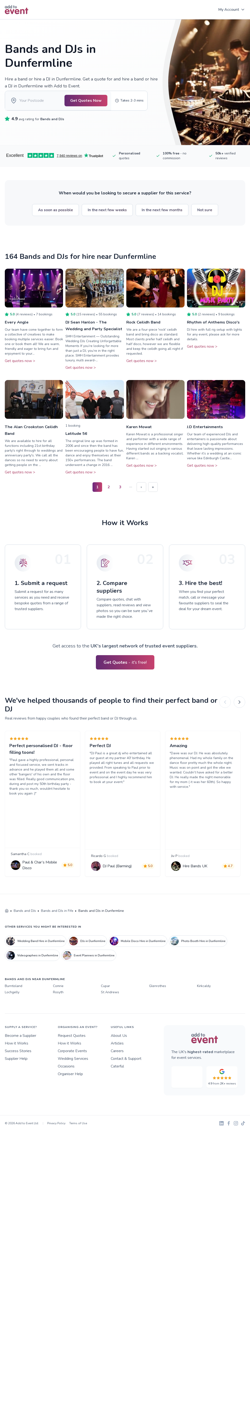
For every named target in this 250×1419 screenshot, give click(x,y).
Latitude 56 (77, 447)
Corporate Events (72, 1079)
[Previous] (225, 715)
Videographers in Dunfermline (32, 983)
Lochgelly (12, 1020)
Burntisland (13, 1014)
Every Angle (17, 329)
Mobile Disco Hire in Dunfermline (138, 969)
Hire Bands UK (196, 890)
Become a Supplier (20, 1064)
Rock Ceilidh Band (144, 329)
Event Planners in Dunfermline (89, 983)
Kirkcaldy (204, 1014)
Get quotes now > (20, 367)
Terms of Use (78, 1151)
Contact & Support (126, 1087)
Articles (117, 1071)
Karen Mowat (139, 440)
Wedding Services (73, 1087)
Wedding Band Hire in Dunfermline (35, 969)
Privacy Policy (56, 1151)
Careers (117, 1079)
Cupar (105, 1014)
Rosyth (58, 1020)
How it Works (16, 1071)
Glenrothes (157, 1014)
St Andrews (110, 1020)
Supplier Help (16, 1087)
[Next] (239, 715)
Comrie (58, 1014)
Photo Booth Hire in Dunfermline (198, 969)
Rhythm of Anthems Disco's (215, 329)
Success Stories (18, 1079)
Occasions (66, 1094)
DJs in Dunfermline (87, 969)
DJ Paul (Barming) (118, 890)
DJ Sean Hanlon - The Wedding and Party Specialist (87, 335)
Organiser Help (70, 1102)
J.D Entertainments (206, 440)
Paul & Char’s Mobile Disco (41, 889)
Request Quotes (72, 1064)
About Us (119, 1064)
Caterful (117, 1094)
